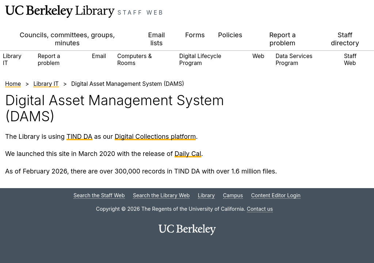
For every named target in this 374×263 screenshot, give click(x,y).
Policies (230, 35)
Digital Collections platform (155, 136)
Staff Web (141, 12)
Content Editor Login (276, 195)
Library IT (12, 59)
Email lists (156, 39)
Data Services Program (294, 59)
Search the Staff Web (99, 195)
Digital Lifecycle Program (200, 59)
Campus (233, 195)
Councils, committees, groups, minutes (67, 39)
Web (258, 56)
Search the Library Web (161, 195)
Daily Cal (188, 153)
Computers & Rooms (134, 59)
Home (13, 83)
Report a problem (282, 39)
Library (206, 195)
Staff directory (345, 39)
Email (99, 56)
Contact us (260, 209)
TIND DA (79, 136)
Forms (195, 35)
